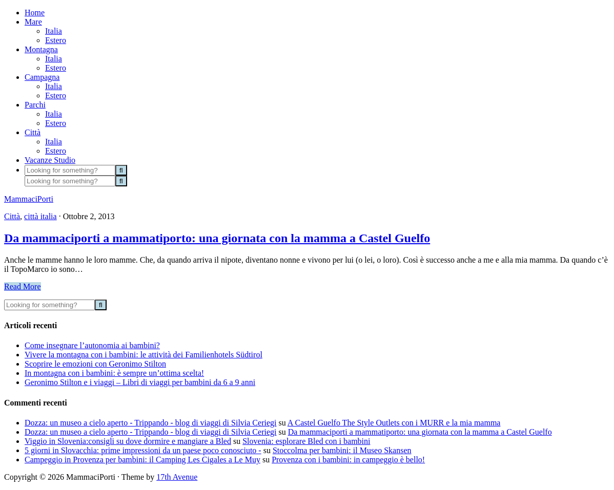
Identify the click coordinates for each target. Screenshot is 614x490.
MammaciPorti (28, 199)
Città (12, 216)
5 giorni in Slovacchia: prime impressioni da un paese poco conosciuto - (143, 450)
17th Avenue (176, 477)
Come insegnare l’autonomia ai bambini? (92, 345)
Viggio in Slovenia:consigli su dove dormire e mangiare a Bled (128, 441)
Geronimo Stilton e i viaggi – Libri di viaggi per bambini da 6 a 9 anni (140, 382)
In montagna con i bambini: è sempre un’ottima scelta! (114, 373)
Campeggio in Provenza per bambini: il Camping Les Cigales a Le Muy (142, 459)
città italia (40, 216)
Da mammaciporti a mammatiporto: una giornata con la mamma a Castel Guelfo (217, 238)
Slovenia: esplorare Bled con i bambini (306, 441)
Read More (22, 286)
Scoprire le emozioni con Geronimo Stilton (95, 363)
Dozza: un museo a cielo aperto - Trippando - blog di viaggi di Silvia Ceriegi (150, 422)
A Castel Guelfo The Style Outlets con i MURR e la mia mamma (394, 422)
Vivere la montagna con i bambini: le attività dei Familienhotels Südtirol (143, 354)
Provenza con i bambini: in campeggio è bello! (348, 459)
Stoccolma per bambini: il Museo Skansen (342, 450)
